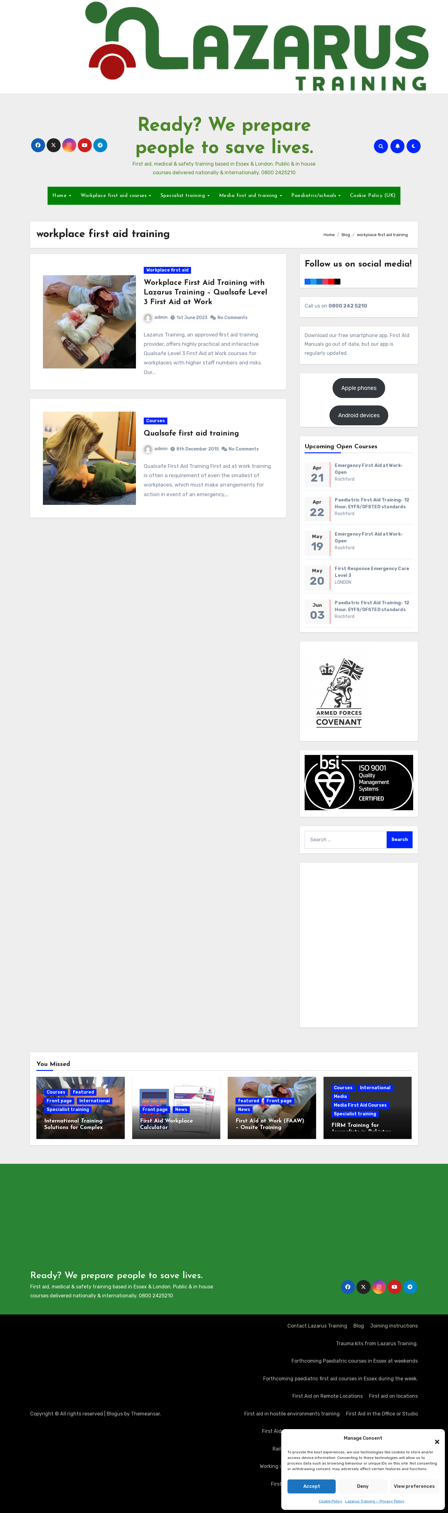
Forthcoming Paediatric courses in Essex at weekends (355, 1361)
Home (60, 195)
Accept (311, 1486)
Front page (59, 1101)
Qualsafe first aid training (191, 437)
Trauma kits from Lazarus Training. (377, 1343)
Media (340, 1096)
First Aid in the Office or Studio (382, 1414)
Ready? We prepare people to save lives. (116, 1276)
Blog (358, 1326)
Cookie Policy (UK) (373, 195)
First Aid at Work (281, 1431)
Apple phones (358, 388)
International (94, 1101)
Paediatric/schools (314, 195)
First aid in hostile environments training (292, 1414)
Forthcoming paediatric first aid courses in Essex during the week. (340, 1379)
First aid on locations (393, 1396)
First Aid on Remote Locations (327, 1396)
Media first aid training (249, 195)
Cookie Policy (330, 1501)
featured (83, 1092)
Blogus (115, 1414)
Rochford (344, 479)
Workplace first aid (168, 271)
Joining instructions (394, 1326)
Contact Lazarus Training (317, 1326)
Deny (363, 1486)
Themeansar (145, 1414)
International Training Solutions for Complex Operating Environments (77, 1127)
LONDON (343, 582)
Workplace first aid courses (114, 195)
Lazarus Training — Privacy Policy (374, 1501)
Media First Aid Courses (360, 1105)
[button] (434, 1438)
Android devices (359, 415)
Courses (156, 424)
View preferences (414, 1486)
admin (156, 318)
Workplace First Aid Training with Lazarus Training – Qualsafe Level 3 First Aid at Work (206, 294)
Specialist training (184, 195)
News (181, 1109)
